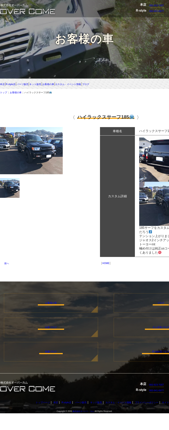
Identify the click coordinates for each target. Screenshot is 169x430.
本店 (4, 84)
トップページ (34, 419)
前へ (6, 264)
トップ (3, 93)
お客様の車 (117, 84)
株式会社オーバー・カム (83, 428)
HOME (105, 264)
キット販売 (87, 84)
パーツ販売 (56, 84)
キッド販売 (94, 419)
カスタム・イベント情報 (119, 419)
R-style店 (27, 84)
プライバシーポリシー (152, 419)
